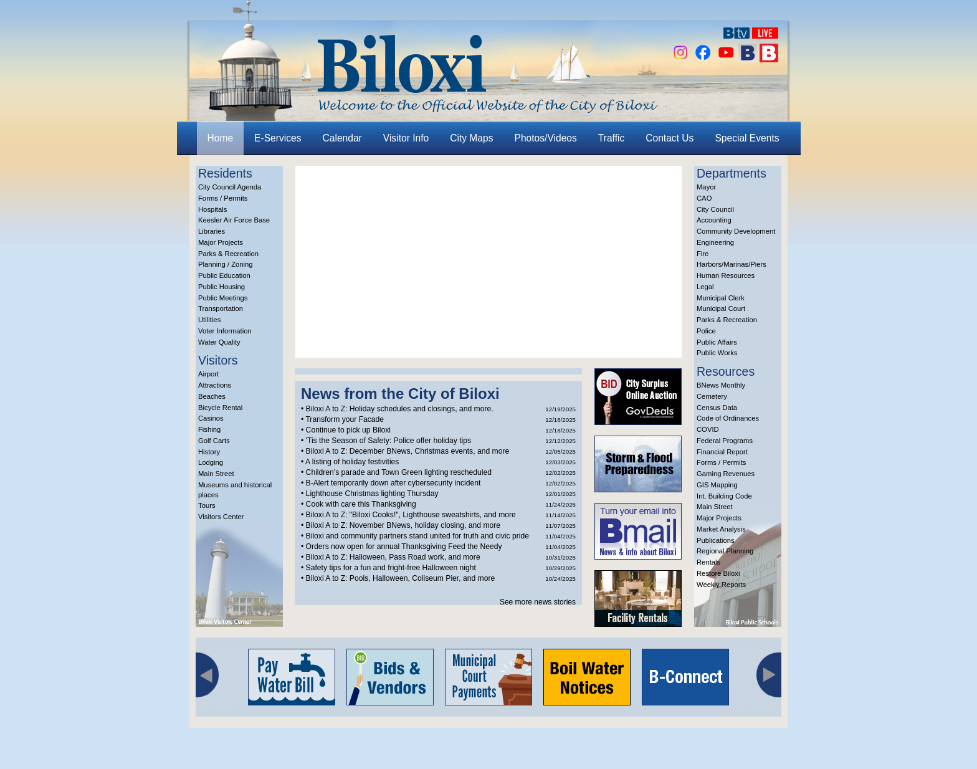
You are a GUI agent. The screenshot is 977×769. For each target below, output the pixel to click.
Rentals (708, 562)
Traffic (611, 138)
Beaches (212, 396)
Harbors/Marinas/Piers (731, 264)
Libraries (211, 231)
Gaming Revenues (726, 473)
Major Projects (220, 242)
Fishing (209, 429)
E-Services (277, 138)
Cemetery (712, 396)
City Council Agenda (229, 187)
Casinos (211, 418)
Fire (702, 253)
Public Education (224, 275)
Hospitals (212, 209)
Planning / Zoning (225, 264)
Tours (207, 505)
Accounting (714, 220)
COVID (708, 429)
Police (706, 331)
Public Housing (221, 286)
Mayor (706, 187)
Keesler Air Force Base (234, 220)
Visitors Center (221, 516)
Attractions (214, 385)
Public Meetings (222, 298)
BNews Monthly (721, 385)
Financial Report (722, 452)
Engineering (715, 242)
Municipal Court (721, 308)
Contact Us (669, 138)
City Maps (471, 138)
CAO (704, 198)
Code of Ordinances (728, 418)
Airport (208, 374)
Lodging (210, 462)
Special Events (747, 138)
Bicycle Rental (220, 407)
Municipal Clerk (721, 298)
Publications (716, 540)
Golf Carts (214, 440)
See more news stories (538, 602)
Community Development (736, 231)
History (209, 452)
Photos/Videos (546, 138)
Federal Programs (725, 440)
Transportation (220, 308)
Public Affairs (717, 342)
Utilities (209, 319)
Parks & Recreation (228, 253)
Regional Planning (725, 551)
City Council (715, 209)
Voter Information (225, 331)
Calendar (342, 138)
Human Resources (726, 275)
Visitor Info (406, 138)
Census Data (717, 407)
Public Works (717, 352)
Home (220, 138)
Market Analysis (721, 529)
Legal (705, 286)
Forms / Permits (222, 198)
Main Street (216, 473)
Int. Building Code (724, 496)
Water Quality (219, 342)
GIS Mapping (717, 485)
